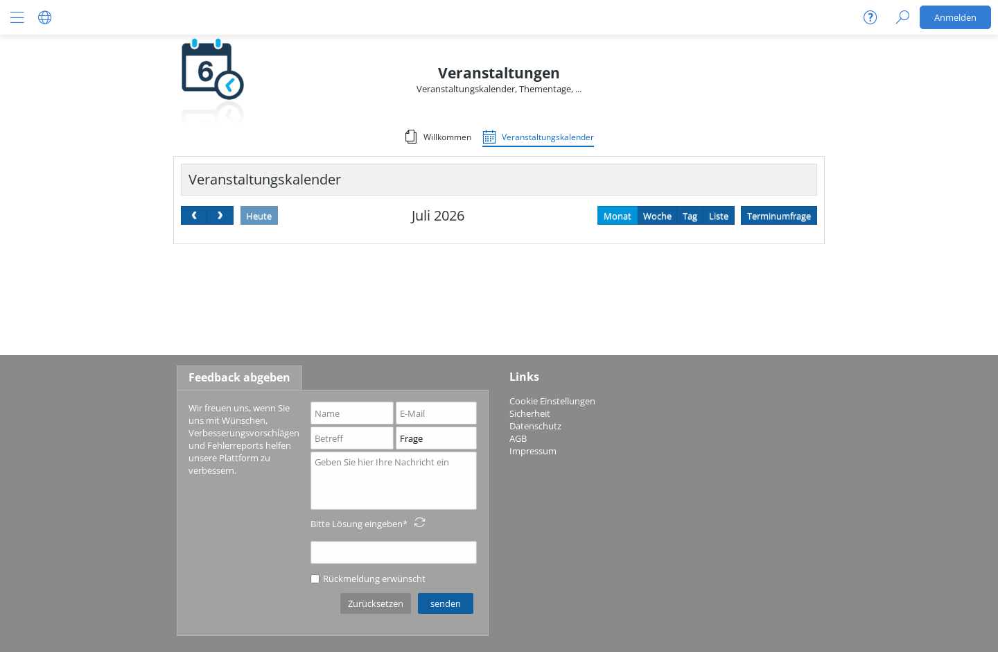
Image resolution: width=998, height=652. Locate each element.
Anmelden (955, 17)
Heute (259, 215)
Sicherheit (529, 413)
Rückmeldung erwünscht (368, 578)
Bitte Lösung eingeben (356, 523)
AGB (518, 438)
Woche (657, 215)
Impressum (533, 451)
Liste (718, 215)
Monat (617, 215)
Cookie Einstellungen (552, 401)
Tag (690, 215)
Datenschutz (535, 426)
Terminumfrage (779, 215)
